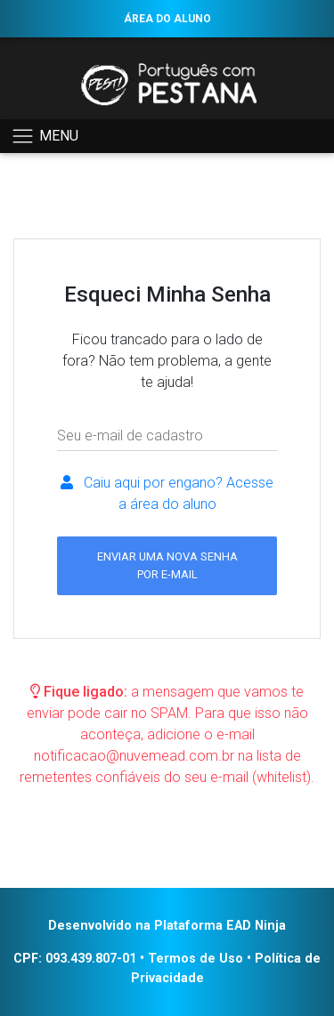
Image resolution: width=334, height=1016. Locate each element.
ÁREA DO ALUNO (167, 18)
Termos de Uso (195, 958)
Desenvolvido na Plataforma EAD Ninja (167, 925)
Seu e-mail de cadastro (130, 435)
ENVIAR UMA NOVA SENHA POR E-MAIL (167, 565)
